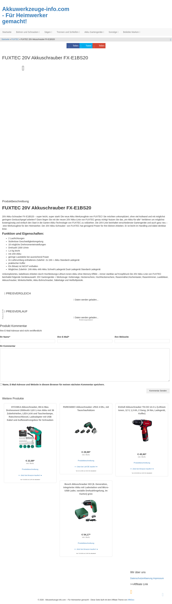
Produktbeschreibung (30, 469)
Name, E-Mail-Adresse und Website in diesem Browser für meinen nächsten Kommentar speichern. (54, 384)
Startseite (6, 32)
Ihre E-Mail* (63, 337)
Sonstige (114, 32)
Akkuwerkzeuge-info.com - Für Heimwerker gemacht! (35, 15)
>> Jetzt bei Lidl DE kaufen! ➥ (86, 467)
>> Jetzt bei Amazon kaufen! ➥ (30, 475)
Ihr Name (5, 337)
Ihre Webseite (122, 337)
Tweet (88, 45)
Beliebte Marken (131, 32)
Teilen (75, 45)
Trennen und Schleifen (68, 32)
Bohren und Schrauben (28, 32)
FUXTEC (15, 39)
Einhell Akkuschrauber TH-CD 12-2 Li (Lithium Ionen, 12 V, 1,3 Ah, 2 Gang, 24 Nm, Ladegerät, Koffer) (142, 410)
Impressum (158, 578)
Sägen (48, 32)
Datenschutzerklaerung (141, 578)
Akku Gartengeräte (94, 32)
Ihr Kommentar (7, 346)
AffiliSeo (131, 600)
